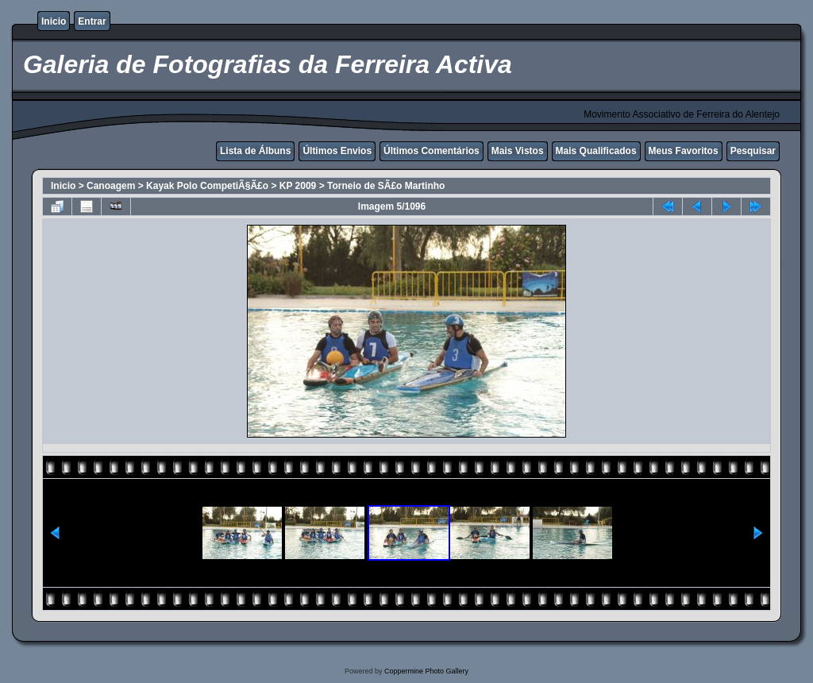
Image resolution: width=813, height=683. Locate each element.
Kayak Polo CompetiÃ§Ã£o (207, 185)
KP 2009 (297, 185)
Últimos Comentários (431, 150)
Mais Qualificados (596, 150)
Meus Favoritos (684, 150)
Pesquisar (753, 150)
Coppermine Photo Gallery (426, 671)
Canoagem (111, 185)
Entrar (92, 21)
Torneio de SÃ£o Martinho (386, 185)
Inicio (53, 21)
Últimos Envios (337, 150)
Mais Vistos (517, 150)
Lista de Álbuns (255, 150)
